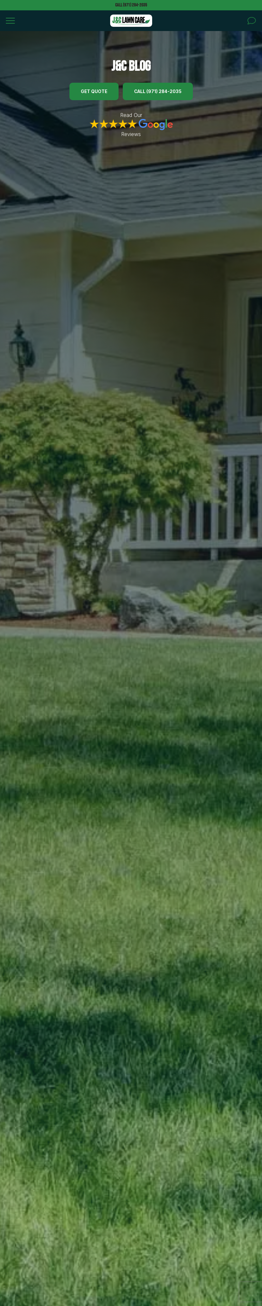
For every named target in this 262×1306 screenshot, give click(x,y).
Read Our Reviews (131, 124)
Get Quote (94, 91)
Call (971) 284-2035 (131, 5)
